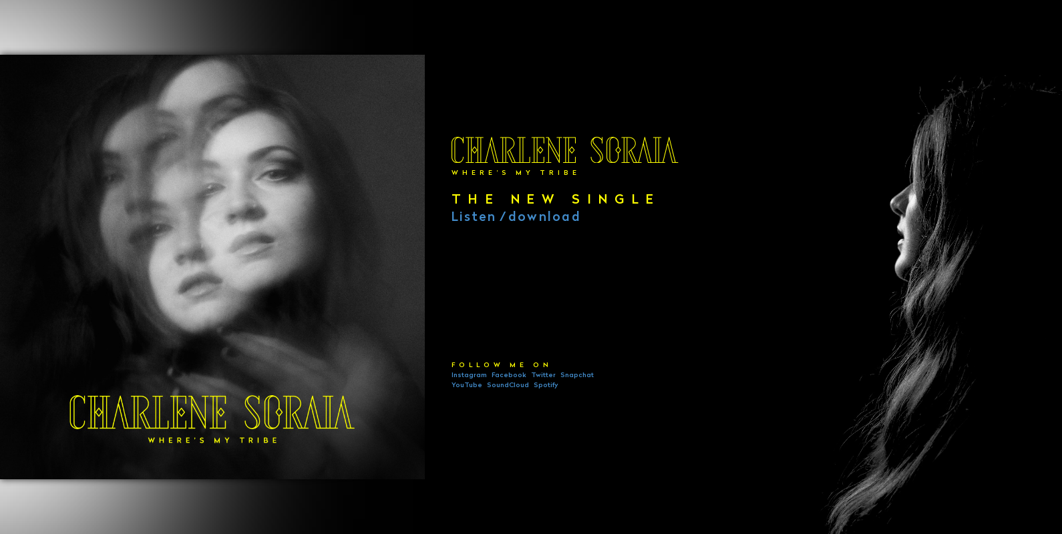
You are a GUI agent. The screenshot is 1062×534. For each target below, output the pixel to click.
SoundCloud (508, 385)
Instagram (469, 376)
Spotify (546, 385)
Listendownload (516, 218)
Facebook (509, 376)
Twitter (543, 376)
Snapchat (577, 376)
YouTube (467, 385)
